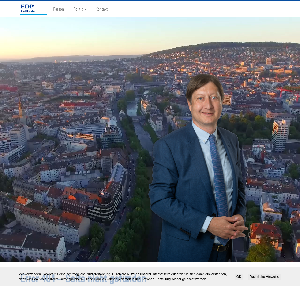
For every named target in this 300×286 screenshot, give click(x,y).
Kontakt (102, 8)
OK (238, 277)
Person (58, 8)
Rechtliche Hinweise (264, 277)
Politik (79, 8)
